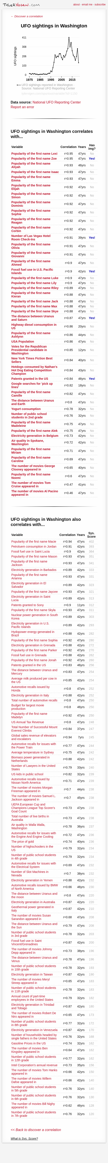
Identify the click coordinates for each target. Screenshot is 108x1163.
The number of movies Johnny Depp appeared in (31, 950)
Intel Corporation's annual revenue (34, 1065)
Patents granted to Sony (27, 605)
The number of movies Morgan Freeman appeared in (31, 789)
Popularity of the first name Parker (34, 650)
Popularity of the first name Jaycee (34, 591)
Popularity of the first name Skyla (33, 610)
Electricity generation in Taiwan (32, 974)
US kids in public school (27, 774)
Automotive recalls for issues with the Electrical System (33, 865)
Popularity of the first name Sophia (34, 640)
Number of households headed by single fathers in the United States (34, 1036)
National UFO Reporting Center (57, 102)
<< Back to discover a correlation (36, 1130)
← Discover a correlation (27, 16)
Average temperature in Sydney (32, 752)
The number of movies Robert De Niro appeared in (33, 1014)
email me (87, 4)
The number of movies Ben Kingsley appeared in (29, 1050)
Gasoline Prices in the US (28, 1043)
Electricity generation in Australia (33, 902)
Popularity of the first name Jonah (33, 660)
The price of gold (22, 841)
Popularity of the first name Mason (34, 556)
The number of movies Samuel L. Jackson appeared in (33, 797)
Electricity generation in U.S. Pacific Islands (30, 625)
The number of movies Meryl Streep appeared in (30, 981)
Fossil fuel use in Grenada (28, 655)
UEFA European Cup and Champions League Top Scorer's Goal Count (33, 808)
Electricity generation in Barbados (33, 570)
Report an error (22, 107)
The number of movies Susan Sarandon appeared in (31, 917)
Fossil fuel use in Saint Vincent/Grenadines (26, 942)
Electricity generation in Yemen (31, 880)
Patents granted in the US (28, 665)
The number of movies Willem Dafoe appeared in (31, 1080)
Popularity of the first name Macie (33, 541)
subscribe (100, 4)
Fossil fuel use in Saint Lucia (30, 551)
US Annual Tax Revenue (27, 722)
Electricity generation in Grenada (33, 645)
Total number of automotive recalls (34, 700)
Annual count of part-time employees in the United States (32, 998)
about (76, 4)
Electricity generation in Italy (30, 695)
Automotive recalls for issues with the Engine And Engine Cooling (33, 834)
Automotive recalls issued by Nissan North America (30, 780)
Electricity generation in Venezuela (34, 1030)
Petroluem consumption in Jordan (33, 546)
